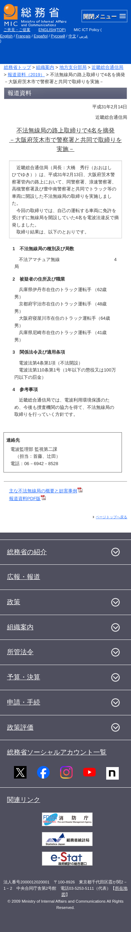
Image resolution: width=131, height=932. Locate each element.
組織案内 (45, 67)
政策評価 (20, 727)
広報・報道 (23, 576)
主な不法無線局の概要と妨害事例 (43, 490)
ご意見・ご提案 (16, 30)
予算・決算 (23, 677)
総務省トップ (17, 67)
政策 (13, 602)
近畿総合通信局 (107, 67)
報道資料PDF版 (27, 498)
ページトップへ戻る (111, 517)
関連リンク (23, 799)
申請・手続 (23, 702)
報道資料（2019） (26, 74)
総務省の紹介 (27, 552)
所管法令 (20, 652)
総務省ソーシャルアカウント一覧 (57, 752)
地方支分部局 (73, 67)
